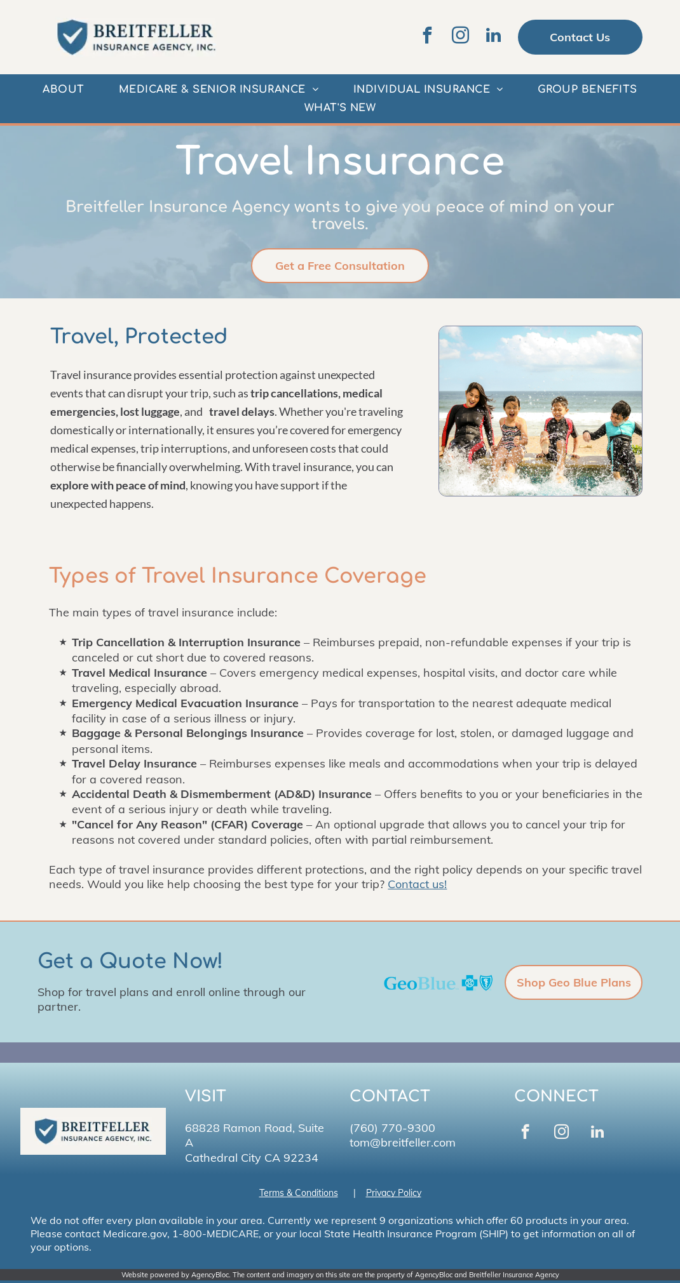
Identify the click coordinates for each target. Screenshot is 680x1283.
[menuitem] (63, 89)
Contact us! (417, 884)
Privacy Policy (393, 1193)
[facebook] (427, 37)
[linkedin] (494, 37)
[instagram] (460, 37)
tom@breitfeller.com (403, 1142)
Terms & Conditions (298, 1193)
